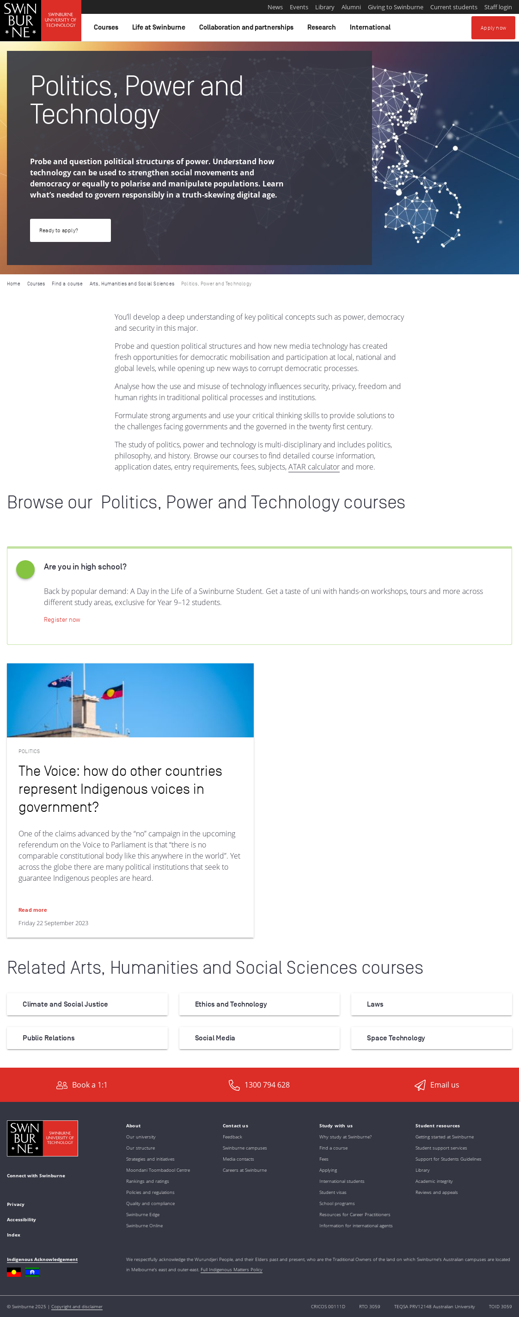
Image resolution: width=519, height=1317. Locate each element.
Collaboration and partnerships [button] (247, 29)
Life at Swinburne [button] (160, 29)
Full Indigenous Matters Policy (232, 1269)
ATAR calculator (314, 467)
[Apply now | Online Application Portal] (62, 619)
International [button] (371, 29)
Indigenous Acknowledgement (42, 1259)
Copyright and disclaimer (77, 1306)
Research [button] (323, 29)
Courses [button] (107, 29)
